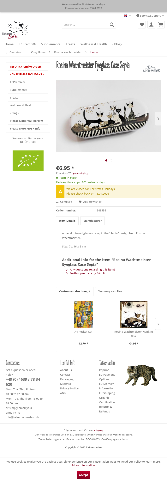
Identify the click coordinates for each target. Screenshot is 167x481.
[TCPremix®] (27, 44)
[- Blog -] (117, 44)
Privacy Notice (69, 388)
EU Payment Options (107, 377)
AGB (63, 393)
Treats (14, 97)
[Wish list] (142, 24)
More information (83, 465)
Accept (83, 475)
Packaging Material (67, 381)
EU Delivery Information (106, 386)
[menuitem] (89, 24)
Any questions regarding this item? (90, 269)
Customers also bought (74, 291)
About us (66, 370)
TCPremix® (17, 82)
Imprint (104, 370)
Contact (65, 374)
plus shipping (80, 173)
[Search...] (89, 24)
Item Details (67, 220)
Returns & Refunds (105, 409)
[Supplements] (50, 44)
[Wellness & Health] (94, 44)
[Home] (9, 44)
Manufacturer (92, 220)
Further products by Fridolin (86, 273)
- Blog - (14, 113)
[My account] (151, 24)
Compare (64, 202)
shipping (98, 430)
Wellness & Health (21, 105)
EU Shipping (107, 393)
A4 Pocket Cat (83, 331)
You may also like (110, 291)
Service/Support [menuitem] (148, 15)
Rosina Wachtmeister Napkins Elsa (133, 333)
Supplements (18, 90)
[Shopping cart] (161, 24)
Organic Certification (107, 400)
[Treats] (70, 44)
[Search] (112, 24)
